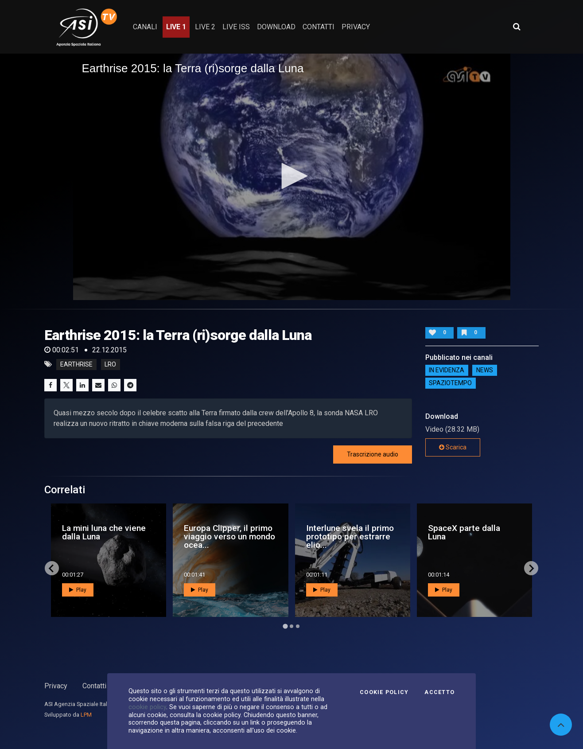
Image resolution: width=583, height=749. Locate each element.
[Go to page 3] (297, 626)
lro (110, 364)
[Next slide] (531, 568)
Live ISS (236, 27)
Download (276, 27)
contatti (318, 27)
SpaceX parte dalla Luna (464, 532)
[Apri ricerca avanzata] (517, 26)
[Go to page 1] (285, 626)
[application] (291, 177)
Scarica (452, 447)
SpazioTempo (450, 383)
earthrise (76, 364)
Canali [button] (145, 27)
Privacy (55, 686)
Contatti (94, 686)
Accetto (439, 692)
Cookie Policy (384, 692)
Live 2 (205, 27)
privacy (356, 27)
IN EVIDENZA (446, 370)
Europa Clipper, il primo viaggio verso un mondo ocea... (229, 536)
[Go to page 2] (291, 626)
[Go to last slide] (52, 568)
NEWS (484, 370)
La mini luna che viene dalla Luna (104, 532)
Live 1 (176, 27)
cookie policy (147, 706)
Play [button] (77, 590)
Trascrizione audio (372, 454)
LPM (86, 714)
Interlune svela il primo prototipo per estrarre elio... (350, 536)
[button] (291, 175)
